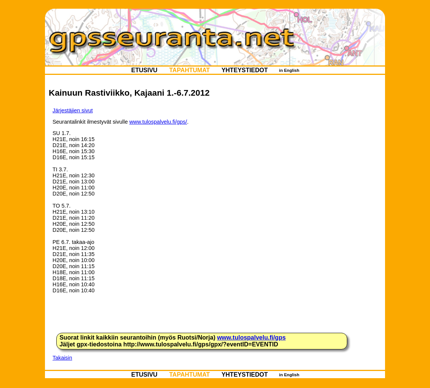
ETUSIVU (144, 70)
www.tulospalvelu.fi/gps (251, 337)
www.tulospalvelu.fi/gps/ (158, 122)
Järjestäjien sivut (73, 110)
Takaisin (62, 358)
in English (289, 70)
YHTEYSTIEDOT (244, 70)
